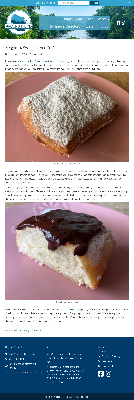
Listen (91, 26)
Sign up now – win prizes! (45, 3)
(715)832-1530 (17, 359)
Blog (105, 26)
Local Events (96, 19)
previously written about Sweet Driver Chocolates (35, 61)
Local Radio (107, 361)
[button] (108, 19)
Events (105, 351)
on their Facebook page (72, 309)
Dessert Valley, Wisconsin (28, 330)
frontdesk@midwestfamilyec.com (25, 372)
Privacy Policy (109, 366)
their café (48, 65)
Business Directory (65, 26)
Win (79, 19)
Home (67, 19)
